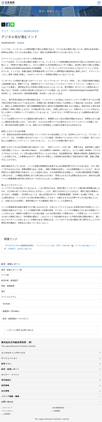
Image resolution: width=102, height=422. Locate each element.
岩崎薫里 (20, 43)
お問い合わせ (7, 402)
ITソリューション (9, 358)
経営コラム (6, 364)
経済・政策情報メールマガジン (16, 319)
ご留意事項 (6, 414)
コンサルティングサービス (13, 353)
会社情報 (5, 391)
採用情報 (5, 385)
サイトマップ (7, 407)
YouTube (6, 304)
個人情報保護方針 (58, 407)
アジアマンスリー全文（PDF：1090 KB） (54, 245)
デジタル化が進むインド (85, 245)
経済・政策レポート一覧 (11, 270)
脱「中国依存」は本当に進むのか (18, 249)
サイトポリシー (8, 411)
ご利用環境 (56, 411)
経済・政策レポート (10, 369)
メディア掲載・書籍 (10, 396)
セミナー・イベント (10, 375)
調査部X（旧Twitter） (12, 311)
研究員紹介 (6, 380)
